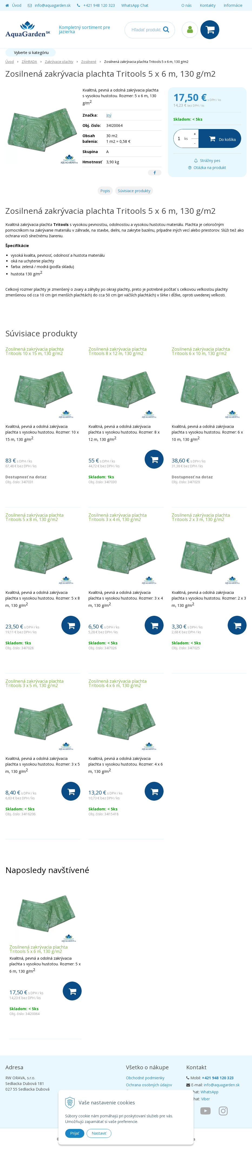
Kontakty (207, 5)
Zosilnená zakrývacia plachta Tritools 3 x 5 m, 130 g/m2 (34, 683)
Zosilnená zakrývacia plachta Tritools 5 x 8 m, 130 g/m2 (34, 517)
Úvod (16, 5)
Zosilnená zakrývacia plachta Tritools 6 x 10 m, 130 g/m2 (201, 351)
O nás (186, 5)
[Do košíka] (219, 138)
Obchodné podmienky (145, 1077)
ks (186, 138)
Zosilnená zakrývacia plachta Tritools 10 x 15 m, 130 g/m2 (34, 351)
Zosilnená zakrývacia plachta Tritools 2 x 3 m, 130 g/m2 (201, 517)
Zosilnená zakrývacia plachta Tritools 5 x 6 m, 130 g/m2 (38, 949)
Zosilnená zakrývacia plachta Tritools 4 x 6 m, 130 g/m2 (117, 683)
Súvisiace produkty (134, 190)
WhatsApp (209, 1091)
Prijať (74, 1133)
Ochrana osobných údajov (149, 1084)
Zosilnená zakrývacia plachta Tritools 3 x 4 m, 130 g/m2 (117, 517)
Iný (108, 115)
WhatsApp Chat (134, 5)
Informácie (233, 5)
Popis (105, 190)
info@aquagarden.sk (53, 5)
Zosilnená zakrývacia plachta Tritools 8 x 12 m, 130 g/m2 (117, 351)
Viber (205, 1098)
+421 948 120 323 (99, 5)
